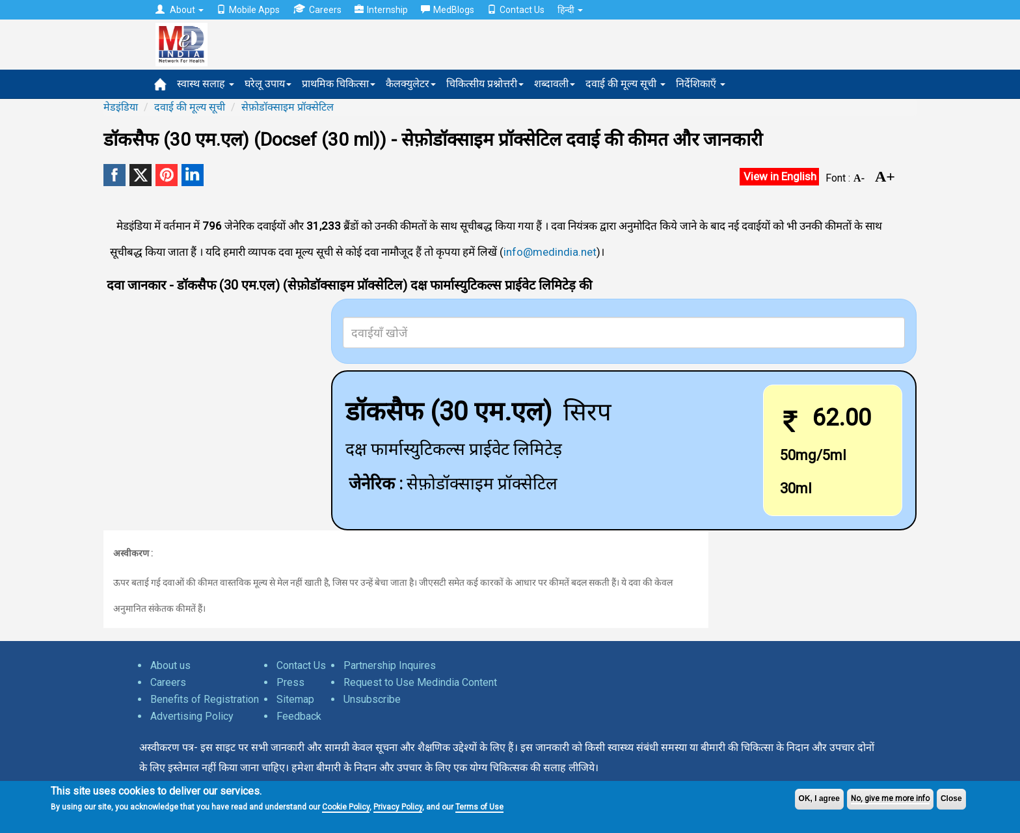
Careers (317, 9)
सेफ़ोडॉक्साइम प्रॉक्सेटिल (287, 107)
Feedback (298, 716)
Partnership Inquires (389, 665)
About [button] (179, 10)
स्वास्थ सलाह (205, 83)
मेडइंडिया (120, 107)
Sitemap (295, 699)
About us (170, 665)
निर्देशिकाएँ (700, 83)
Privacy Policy (397, 807)
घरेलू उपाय (268, 83)
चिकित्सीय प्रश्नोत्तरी (485, 83)
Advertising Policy (192, 716)
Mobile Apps (248, 10)
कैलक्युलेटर (411, 83)
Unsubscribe (372, 699)
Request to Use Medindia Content (420, 682)
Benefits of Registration (204, 699)
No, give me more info (890, 798)
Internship (381, 10)
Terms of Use (479, 807)
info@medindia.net (550, 251)
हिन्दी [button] (570, 10)
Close (951, 798)
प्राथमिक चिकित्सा (338, 83)
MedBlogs (447, 10)
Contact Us (515, 10)
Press (290, 682)
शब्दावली (554, 83)
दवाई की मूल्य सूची (625, 83)
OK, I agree (819, 798)
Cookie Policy (345, 807)
